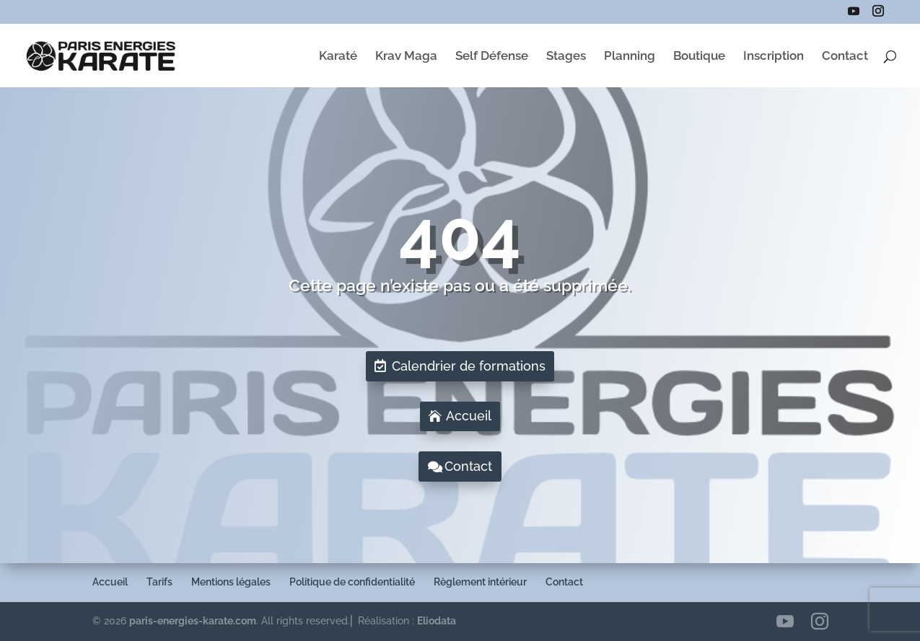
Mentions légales (231, 582)
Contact (845, 56)
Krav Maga (406, 56)
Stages (566, 56)
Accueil (468, 415)
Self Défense (491, 56)
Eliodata (436, 621)
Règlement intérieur (480, 582)
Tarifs (159, 582)
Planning (629, 56)
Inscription (773, 56)
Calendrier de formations (469, 365)
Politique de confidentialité (352, 582)
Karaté (338, 56)
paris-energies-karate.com (192, 621)
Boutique (699, 56)
